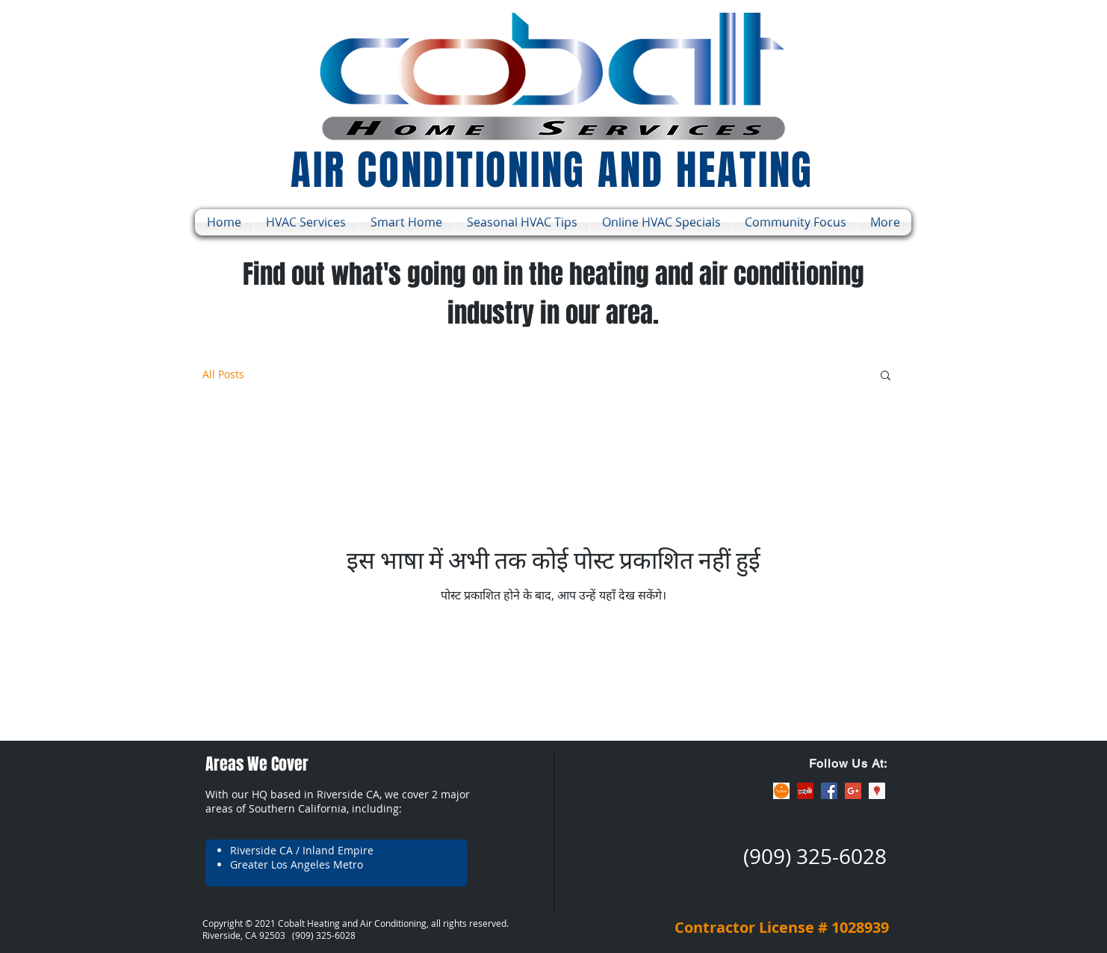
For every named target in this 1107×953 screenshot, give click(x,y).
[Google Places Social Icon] (877, 791)
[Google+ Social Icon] (853, 791)
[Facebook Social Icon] (829, 791)
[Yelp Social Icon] (805, 791)
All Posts (223, 374)
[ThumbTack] (781, 791)
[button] (885, 376)
